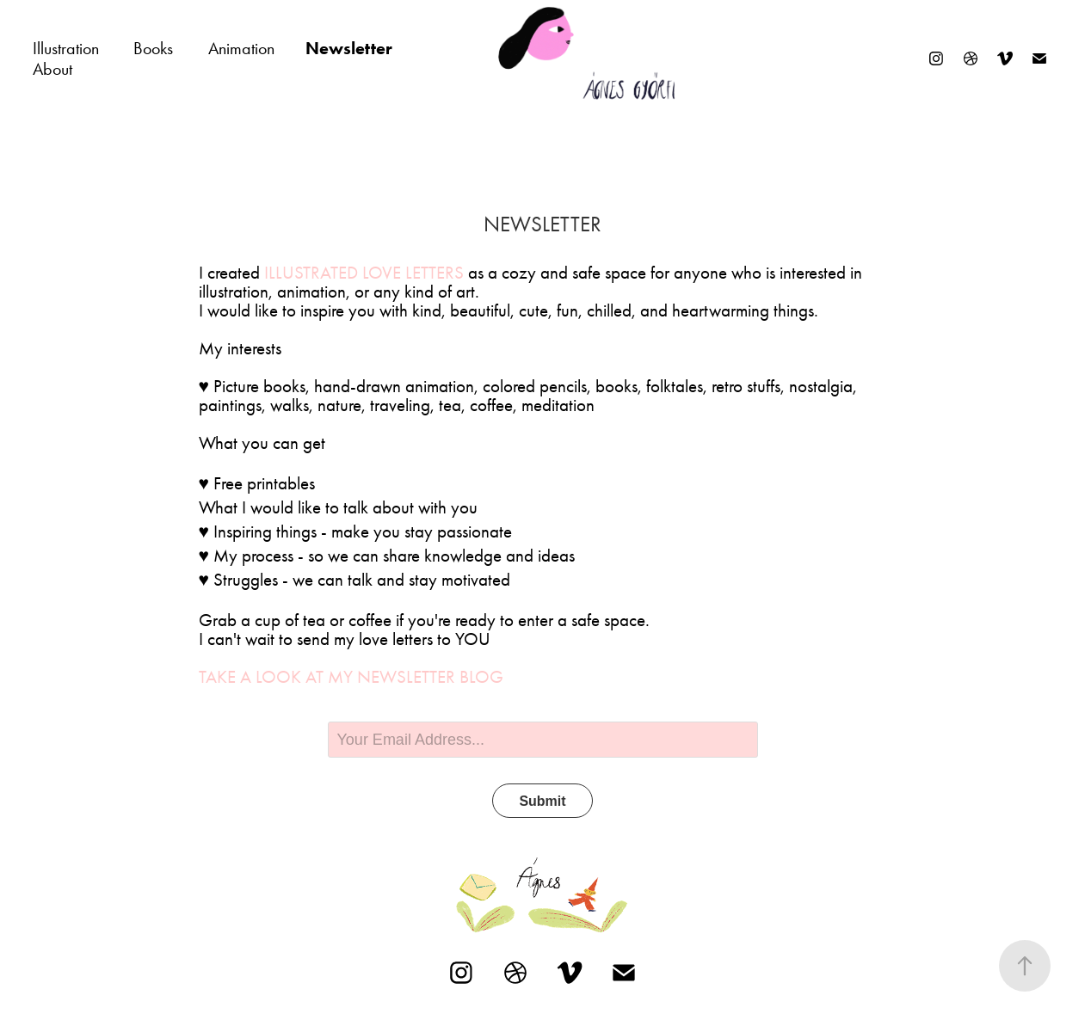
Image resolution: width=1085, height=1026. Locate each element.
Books (153, 48)
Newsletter (348, 48)
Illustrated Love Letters (364, 272)
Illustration (66, 48)
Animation (241, 48)
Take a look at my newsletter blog (351, 677)
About (52, 68)
